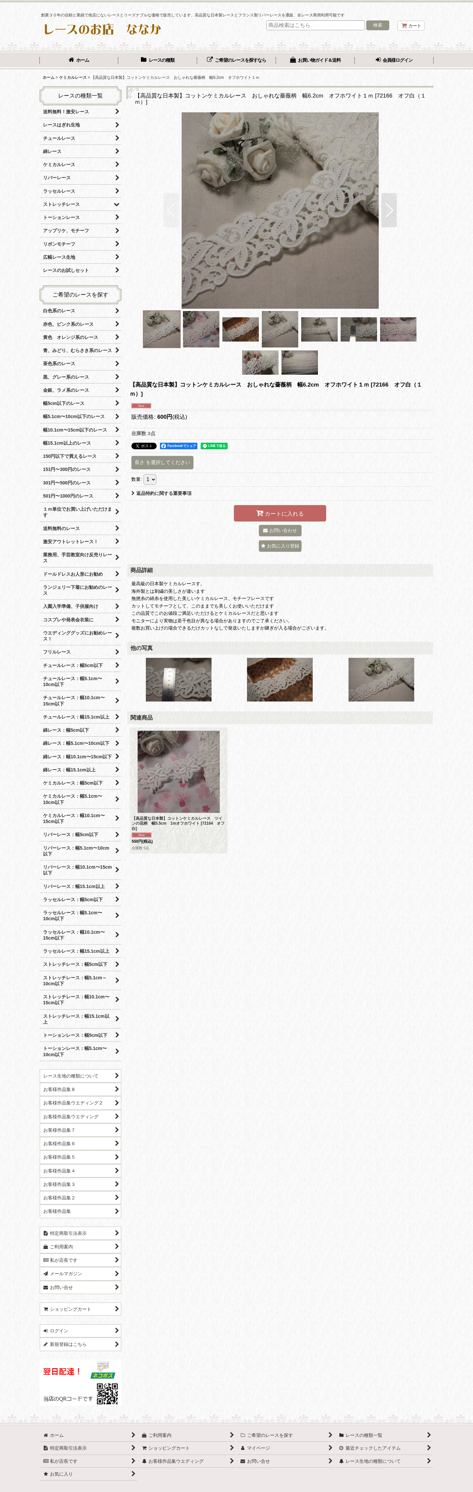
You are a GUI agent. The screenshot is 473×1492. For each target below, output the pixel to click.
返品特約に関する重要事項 (161, 493)
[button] (171, 210)
